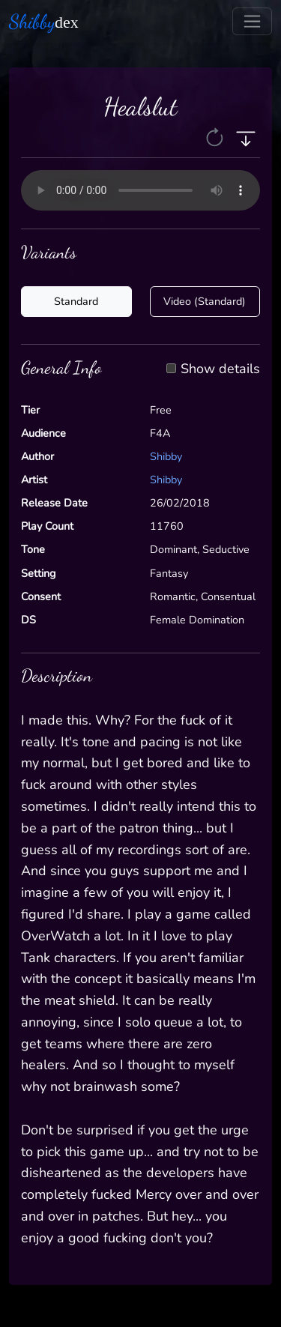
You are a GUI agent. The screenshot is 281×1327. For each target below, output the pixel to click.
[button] (216, 137)
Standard (76, 301)
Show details (220, 369)
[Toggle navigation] (252, 21)
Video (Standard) (204, 301)
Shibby (166, 456)
